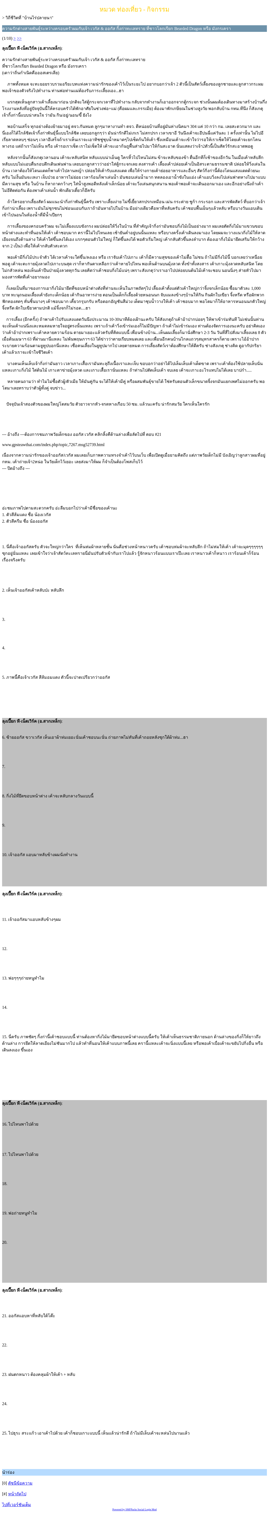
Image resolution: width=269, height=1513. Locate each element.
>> (19, 38)
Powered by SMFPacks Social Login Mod (134, 1509)
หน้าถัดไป (17, 1494)
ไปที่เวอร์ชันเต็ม (16, 1504)
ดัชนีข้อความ (20, 1483)
